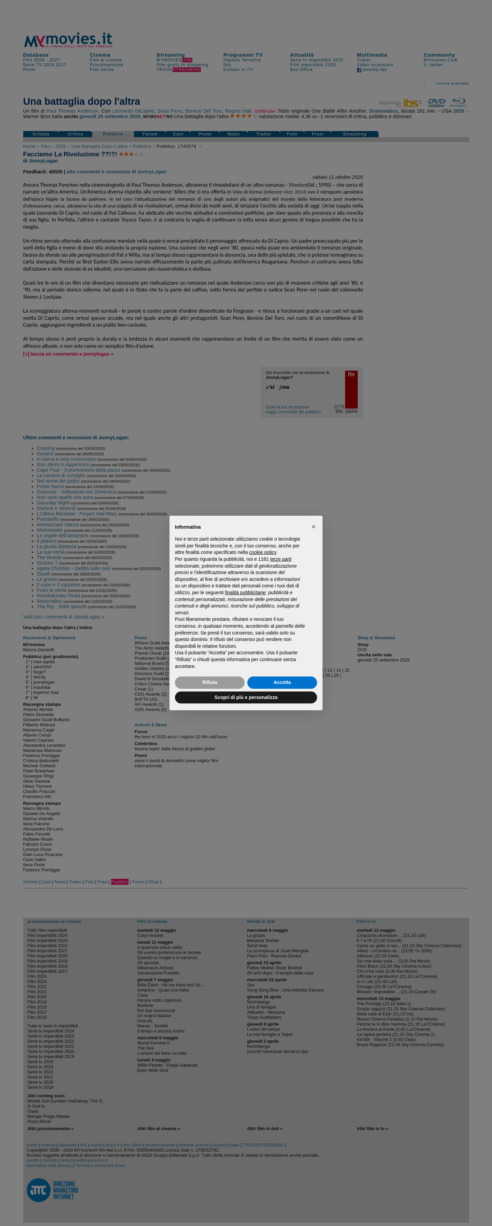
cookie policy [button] (262, 552)
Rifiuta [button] (209, 682)
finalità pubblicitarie (245, 592)
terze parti (280, 559)
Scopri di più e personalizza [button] (246, 697)
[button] (313, 526)
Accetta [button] (282, 682)
